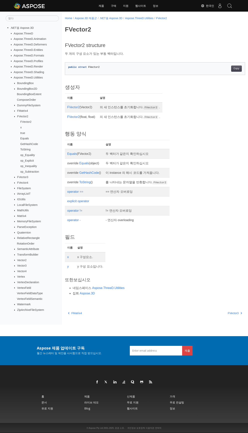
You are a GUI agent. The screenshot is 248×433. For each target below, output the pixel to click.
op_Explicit (27, 160)
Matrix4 (21, 215)
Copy (224, 68)
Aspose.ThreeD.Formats (29, 55)
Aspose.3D (87, 293)
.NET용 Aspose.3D (22, 27)
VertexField (24, 287)
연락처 (158, 428)
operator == (75, 191)
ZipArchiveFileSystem (30, 309)
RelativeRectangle (28, 238)
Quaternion (24, 232)
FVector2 (22, 116)
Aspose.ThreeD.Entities (28, 49)
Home (68, 18)
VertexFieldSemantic (29, 298)
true (22, 132)
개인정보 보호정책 (136, 428)
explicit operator (78, 201)
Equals (24, 138)
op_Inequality (28, 166)
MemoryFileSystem (29, 221)
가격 (172, 396)
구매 (113, 5)
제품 (101, 5)
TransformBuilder (27, 254)
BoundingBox (25, 83)
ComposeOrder (26, 99)
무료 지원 (133, 402)
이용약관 (150, 428)
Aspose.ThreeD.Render (28, 66)
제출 (187, 350)
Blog (87, 408)
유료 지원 (47, 408)
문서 (44, 402)
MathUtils (23, 210)
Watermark (24, 304)
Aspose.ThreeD (23, 33)
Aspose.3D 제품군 (86, 18)
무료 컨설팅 (177, 402)
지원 (125, 5)
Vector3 (22, 265)
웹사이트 (140, 5)
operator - (74, 220)
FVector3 (22, 177)
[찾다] (32, 18)
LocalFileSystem (27, 204)
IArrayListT (24, 193)
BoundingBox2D (27, 88)
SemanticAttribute (28, 249)
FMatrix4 (22, 110)
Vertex (21, 276)
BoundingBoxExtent (29, 94)
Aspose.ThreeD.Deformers (30, 44)
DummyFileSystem (28, 105)
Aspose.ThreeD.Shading (29, 72)
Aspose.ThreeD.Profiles (28, 60)
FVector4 (22, 182)
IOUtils (21, 199)
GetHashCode (29, 144)
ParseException (27, 226)
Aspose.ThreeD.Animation (30, 38)
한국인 (207, 6)
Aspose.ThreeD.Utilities (28, 77)
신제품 (131, 396)
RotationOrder (25, 243)
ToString (25, 149)
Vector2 (22, 260)
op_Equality (27, 155)
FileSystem (24, 188)
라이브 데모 (91, 402)
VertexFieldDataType (30, 293)
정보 (155, 5)
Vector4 (22, 271)
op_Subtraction (29, 171)
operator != (74, 210)
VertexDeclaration (28, 282)
